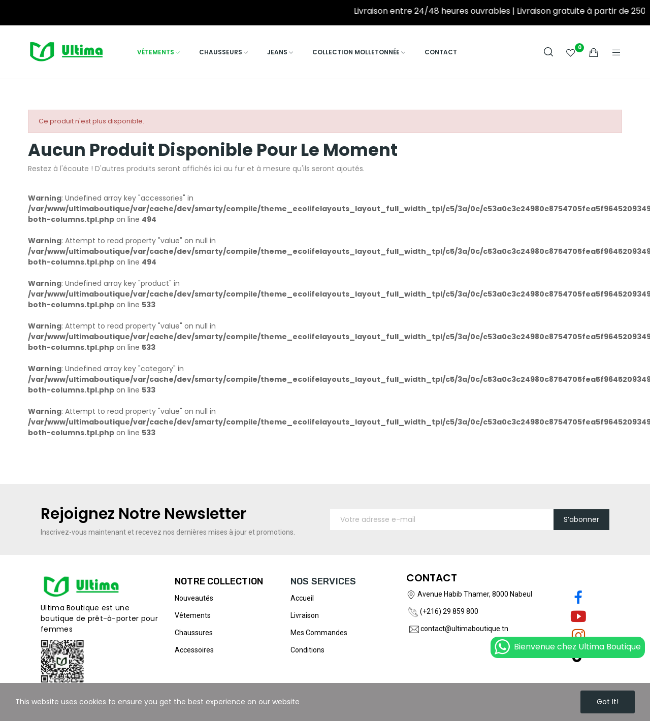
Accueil (302, 598)
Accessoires (194, 650)
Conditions (307, 650)
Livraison (304, 615)
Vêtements (193, 615)
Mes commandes (318, 633)
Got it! (608, 702)
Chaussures (194, 633)
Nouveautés (194, 598)
